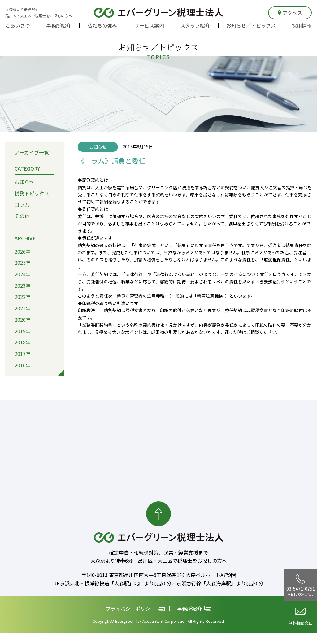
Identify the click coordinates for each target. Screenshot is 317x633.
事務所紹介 (58, 25)
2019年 (23, 330)
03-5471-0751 (300, 585)
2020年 (23, 319)
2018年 (23, 342)
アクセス (290, 12)
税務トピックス (32, 193)
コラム (22, 204)
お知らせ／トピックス (251, 25)
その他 (22, 216)
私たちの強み (102, 25)
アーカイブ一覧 (32, 152)
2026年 (23, 251)
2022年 (23, 296)
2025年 (23, 262)
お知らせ (24, 182)
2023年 (23, 285)
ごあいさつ (17, 25)
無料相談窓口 (301, 617)
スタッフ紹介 (195, 25)
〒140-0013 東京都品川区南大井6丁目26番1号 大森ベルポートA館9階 (158, 574)
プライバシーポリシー (135, 608)
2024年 (23, 274)
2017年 (23, 353)
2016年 (23, 365)
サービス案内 (149, 25)
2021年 (23, 308)
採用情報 (302, 25)
